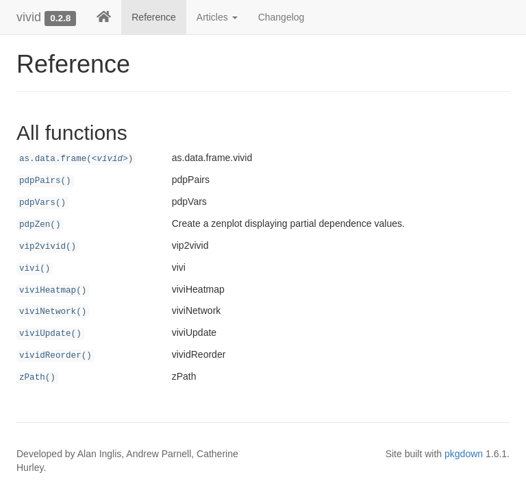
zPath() (37, 377)
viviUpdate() (50, 334)
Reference (154, 17)
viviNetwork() (52, 312)
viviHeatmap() (52, 290)
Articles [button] (217, 17)
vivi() (34, 268)
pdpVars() (42, 203)
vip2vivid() (47, 247)
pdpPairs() (45, 181)
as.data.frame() (76, 159)
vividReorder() (55, 356)
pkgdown (463, 453)
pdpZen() (39, 225)
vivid (28, 17)
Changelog (281, 17)
